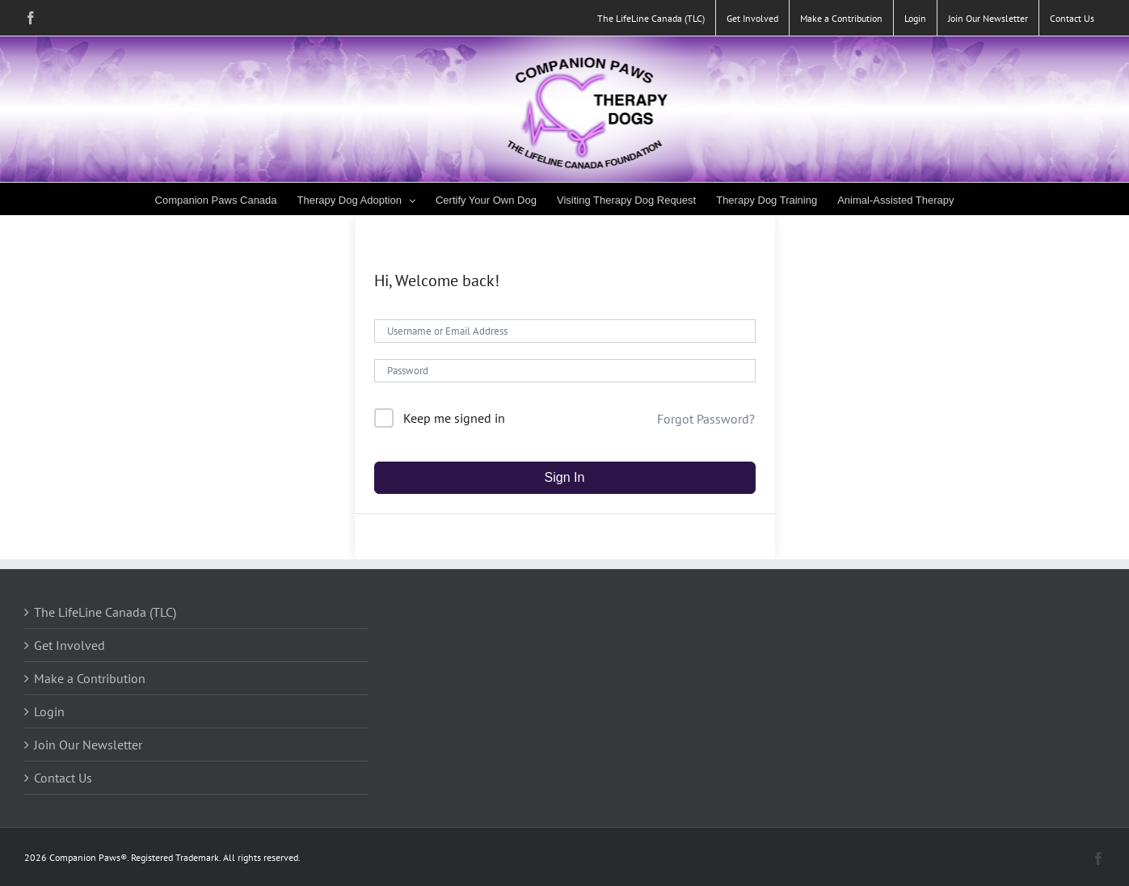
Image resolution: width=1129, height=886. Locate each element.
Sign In (565, 477)
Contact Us (63, 778)
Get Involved (69, 645)
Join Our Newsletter (88, 744)
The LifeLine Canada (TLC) (105, 612)
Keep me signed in (454, 418)
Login (49, 711)
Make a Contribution (89, 678)
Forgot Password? (706, 419)
